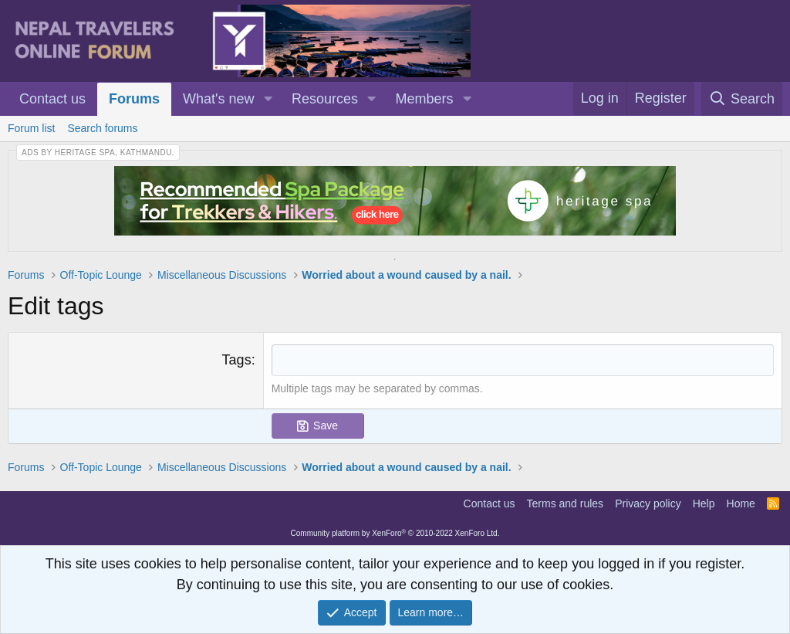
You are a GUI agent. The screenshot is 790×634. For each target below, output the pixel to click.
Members (425, 99)
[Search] (741, 99)
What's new (218, 99)
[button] (267, 99)
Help (704, 503)
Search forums (102, 128)
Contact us (52, 99)
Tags (237, 360)
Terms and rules (565, 503)
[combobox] (523, 360)
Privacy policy (648, 503)
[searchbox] (522, 360)
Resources (325, 99)
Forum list (31, 128)
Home (741, 503)
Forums (134, 99)
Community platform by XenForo (395, 533)
